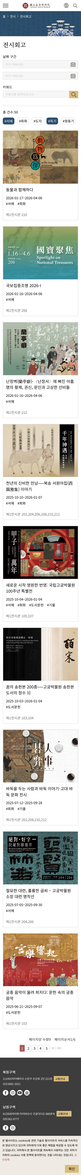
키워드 (7, 87)
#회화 (23, 120)
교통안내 (60, 1079)
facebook (5, 1093)
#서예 (8, 120)
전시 (13, 16)
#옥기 (52, 120)
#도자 (38, 120)
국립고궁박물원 (36, 5)
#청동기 (68, 120)
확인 (72, 1168)
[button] (66, 5)
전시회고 (25, 16)
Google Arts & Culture (27, 1093)
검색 (73, 94)
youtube (20, 1093)
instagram (12, 1093)
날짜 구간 (9, 56)
